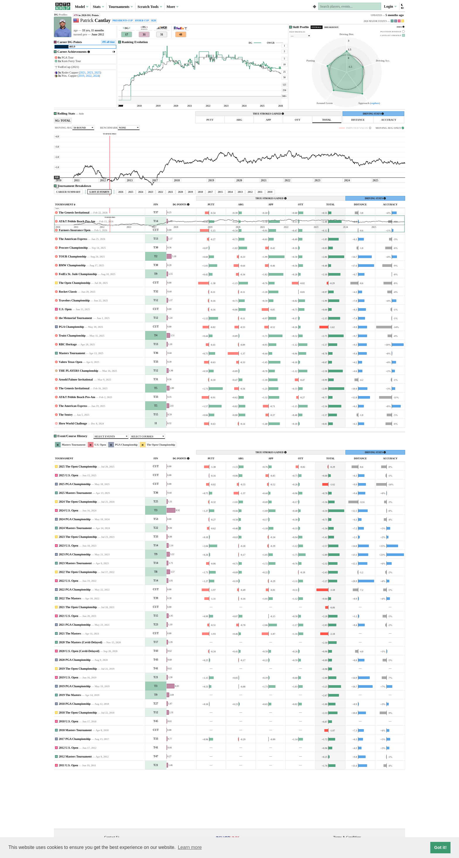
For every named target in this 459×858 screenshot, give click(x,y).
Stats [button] (98, 7)
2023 (90, 72)
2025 (97, 72)
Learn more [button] (190, 847)
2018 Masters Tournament (75, 785)
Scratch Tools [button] (150, 7)
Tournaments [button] (121, 7)
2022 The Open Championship (78, 626)
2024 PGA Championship (74, 574)
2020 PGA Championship (74, 714)
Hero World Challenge (73, 478)
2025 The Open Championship (78, 521)
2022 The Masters (70, 653)
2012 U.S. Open (68, 802)
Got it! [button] (440, 847)
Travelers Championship (74, 355)
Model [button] (81, 7)
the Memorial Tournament (76, 372)
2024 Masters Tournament (75, 582)
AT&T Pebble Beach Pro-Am (77, 276)
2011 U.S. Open (68, 820)
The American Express (73, 293)
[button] (402, 6)
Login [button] (390, 6)
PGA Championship (71, 381)
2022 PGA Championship (74, 644)
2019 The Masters (70, 749)
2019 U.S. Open (68, 732)
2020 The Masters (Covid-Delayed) (80, 697)
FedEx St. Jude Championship (78, 328)
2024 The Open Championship (78, 556)
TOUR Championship (72, 311)
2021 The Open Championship (78, 661)
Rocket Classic (68, 346)
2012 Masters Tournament (75, 811)
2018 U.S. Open (68, 776)
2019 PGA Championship (74, 741)
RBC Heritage (68, 399)
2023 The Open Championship (78, 591)
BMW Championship (72, 320)
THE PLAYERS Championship (78, 425)
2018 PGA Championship (74, 758)
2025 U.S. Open (68, 530)
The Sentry (66, 469)
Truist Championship (72, 390)
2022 (89, 75)
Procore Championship (73, 302)
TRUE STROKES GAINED (268, 113)
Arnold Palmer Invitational (76, 434)
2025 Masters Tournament (75, 547)
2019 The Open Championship (78, 723)
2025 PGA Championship (74, 538)
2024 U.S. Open (68, 565)
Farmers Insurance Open (74, 284)
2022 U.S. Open (68, 635)
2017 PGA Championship (74, 793)
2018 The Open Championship (78, 767)
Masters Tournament (72, 408)
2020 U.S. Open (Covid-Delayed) (79, 705)
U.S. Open (65, 364)
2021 (82, 72)
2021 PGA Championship (74, 679)
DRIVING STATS (373, 113)
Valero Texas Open (70, 416)
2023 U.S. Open (68, 600)
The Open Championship (74, 337)
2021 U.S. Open (68, 670)
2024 (96, 75)
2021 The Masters (70, 688)
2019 (81, 75)
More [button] (173, 7)
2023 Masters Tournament (75, 618)
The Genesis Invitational (74, 267)
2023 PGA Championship (74, 609)
